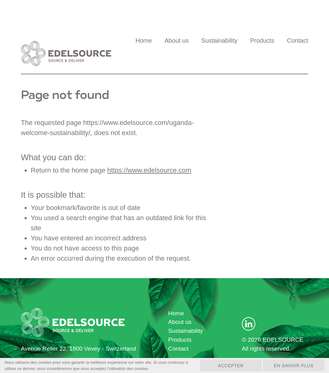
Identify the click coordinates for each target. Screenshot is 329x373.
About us (176, 40)
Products (262, 40)
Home (143, 40)
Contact (297, 40)
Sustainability (219, 40)
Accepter (231, 365)
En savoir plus (294, 365)
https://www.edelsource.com (149, 170)
